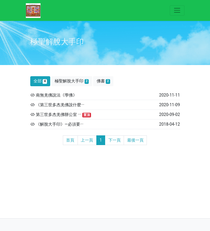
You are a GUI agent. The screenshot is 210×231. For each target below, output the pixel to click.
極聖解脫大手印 (72, 81)
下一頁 (114, 140)
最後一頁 (135, 140)
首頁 (70, 140)
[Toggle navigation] (177, 10)
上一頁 (87, 140)
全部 (40, 81)
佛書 (103, 81)
